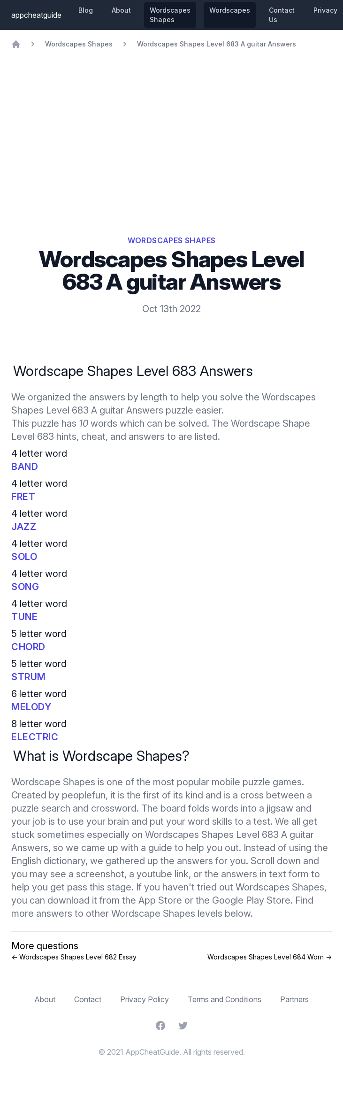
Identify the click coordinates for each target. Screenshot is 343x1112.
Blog (85, 10)
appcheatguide (36, 15)
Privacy (325, 10)
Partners (294, 999)
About (121, 10)
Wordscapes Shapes (170, 14)
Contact (87, 999)
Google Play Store (251, 900)
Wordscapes (229, 10)
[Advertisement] (171, 119)
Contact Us (282, 14)
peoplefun (84, 795)
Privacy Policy (144, 999)
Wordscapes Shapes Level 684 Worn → (269, 957)
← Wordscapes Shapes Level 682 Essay (74, 957)
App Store (160, 900)
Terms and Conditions (224, 999)
